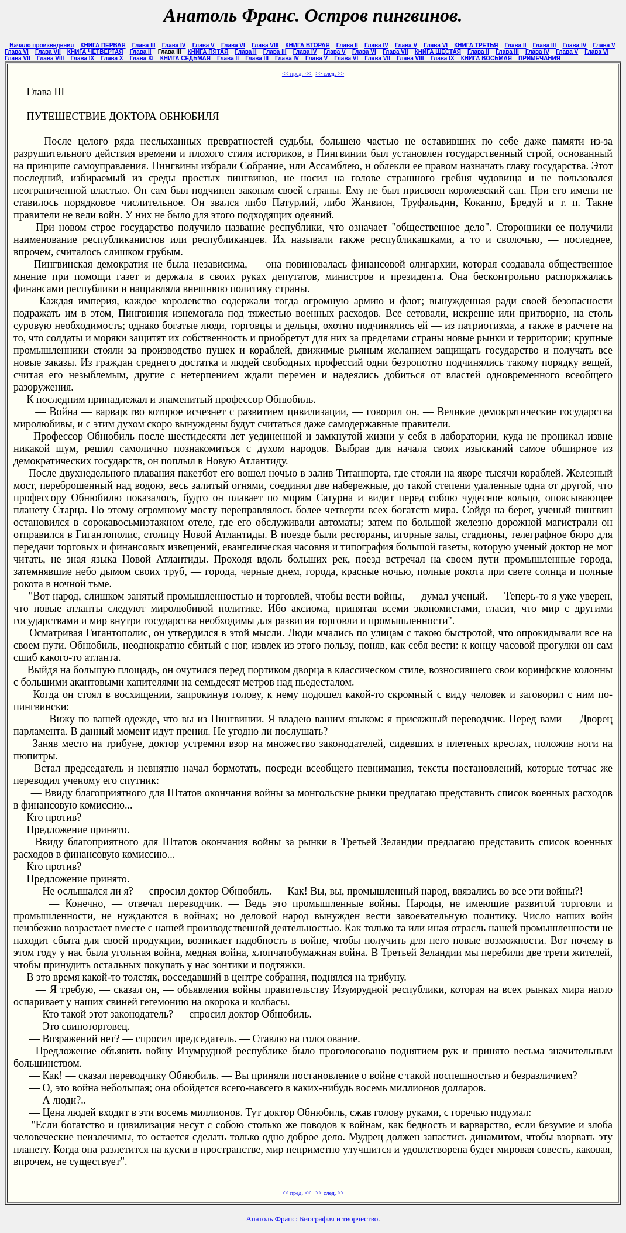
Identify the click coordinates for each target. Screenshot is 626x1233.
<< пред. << (297, 73)
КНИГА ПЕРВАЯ (102, 45)
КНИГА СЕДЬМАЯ (185, 58)
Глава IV (174, 45)
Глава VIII (265, 45)
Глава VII (48, 52)
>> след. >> (329, 73)
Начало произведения (41, 45)
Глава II (347, 45)
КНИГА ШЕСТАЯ (438, 52)
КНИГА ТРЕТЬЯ (476, 45)
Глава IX (82, 58)
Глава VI (233, 45)
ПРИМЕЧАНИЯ (539, 58)
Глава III (144, 45)
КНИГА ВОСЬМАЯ (486, 58)
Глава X (112, 58)
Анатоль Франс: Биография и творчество (312, 1218)
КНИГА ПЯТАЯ (208, 52)
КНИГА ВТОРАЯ (307, 45)
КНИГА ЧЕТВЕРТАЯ (95, 52)
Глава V (203, 45)
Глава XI (142, 58)
